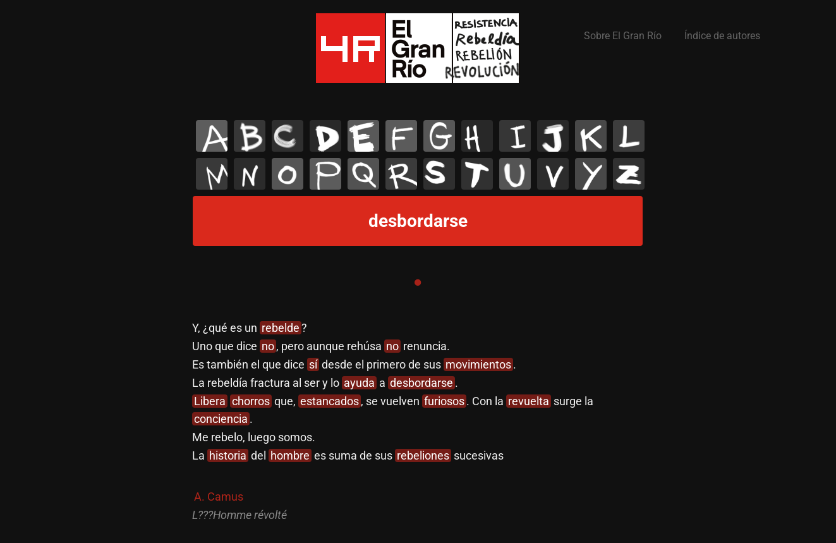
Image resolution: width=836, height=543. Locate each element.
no (268, 346)
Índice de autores (722, 36)
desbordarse (421, 382)
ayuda (359, 382)
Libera (210, 401)
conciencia (221, 418)
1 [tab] (417, 282)
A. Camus (218, 496)
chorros (251, 401)
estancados (329, 401)
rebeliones (423, 455)
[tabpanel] (417, 421)
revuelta (528, 401)
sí (313, 364)
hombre (290, 455)
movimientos (478, 364)
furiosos (444, 401)
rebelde (281, 327)
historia (227, 455)
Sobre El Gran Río (623, 36)
